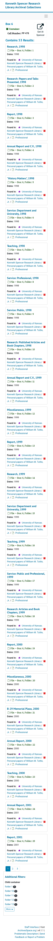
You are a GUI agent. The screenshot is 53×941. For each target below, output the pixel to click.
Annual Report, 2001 (19, 805)
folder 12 (9, 900)
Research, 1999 (16, 474)
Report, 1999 (14, 442)
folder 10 (9, 891)
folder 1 (9, 886)
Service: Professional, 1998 (23, 278)
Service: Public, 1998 (19, 310)
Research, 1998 (16, 46)
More (9, 909)
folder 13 (9, 904)
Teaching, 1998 (16, 246)
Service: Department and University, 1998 (21, 212)
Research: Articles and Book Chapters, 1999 (23, 610)
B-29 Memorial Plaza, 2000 (23, 709)
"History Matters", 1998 (20, 178)
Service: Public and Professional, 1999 (26, 575)
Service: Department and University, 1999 (21, 507)
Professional (21, 70)
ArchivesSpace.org (27, 930)
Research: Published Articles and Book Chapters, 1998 (26, 343)
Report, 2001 (14, 837)
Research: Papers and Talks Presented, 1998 (22, 80)
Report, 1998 (14, 114)
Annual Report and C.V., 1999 (24, 377)
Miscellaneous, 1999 (19, 410)
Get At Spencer (40, 30)
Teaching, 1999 (16, 541)
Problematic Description (26, 933)
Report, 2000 (14, 644)
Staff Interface (32, 927)
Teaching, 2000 (16, 773)
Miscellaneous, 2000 (19, 676)
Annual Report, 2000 (19, 741)
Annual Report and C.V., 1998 (24, 146)
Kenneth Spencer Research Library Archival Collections (23, 5)
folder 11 (9, 895)
